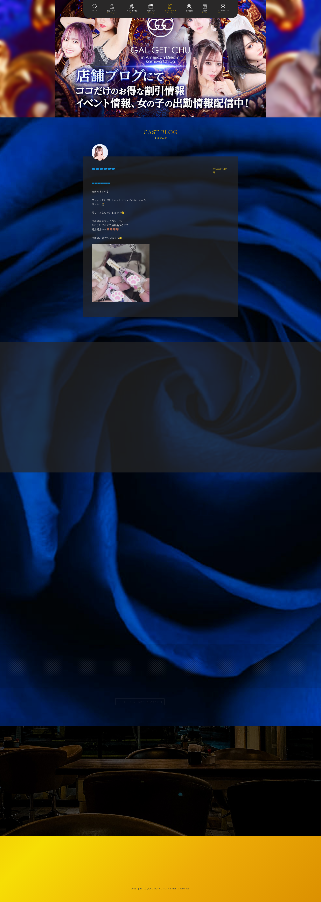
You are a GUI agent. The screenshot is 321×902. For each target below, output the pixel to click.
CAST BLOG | (138, 702)
